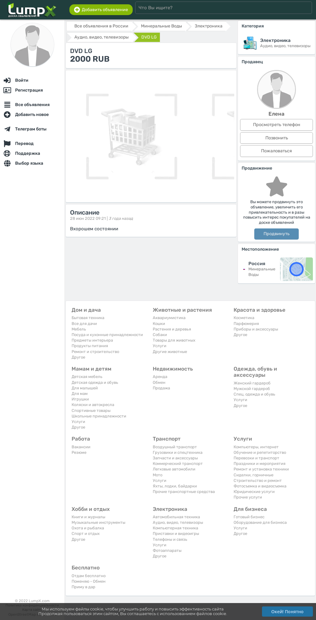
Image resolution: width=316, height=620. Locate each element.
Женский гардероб (252, 383)
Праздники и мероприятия (259, 463)
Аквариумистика (169, 317)
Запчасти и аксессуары (175, 458)
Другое (78, 357)
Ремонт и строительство (95, 351)
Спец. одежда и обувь (254, 394)
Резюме (79, 452)
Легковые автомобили (174, 469)
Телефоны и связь (170, 539)
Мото (157, 475)
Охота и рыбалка (88, 528)
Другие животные (170, 351)
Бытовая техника (88, 317)
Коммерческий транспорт (178, 463)
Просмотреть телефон (276, 124)
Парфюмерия (246, 323)
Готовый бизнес (249, 517)
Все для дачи (84, 323)
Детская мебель (87, 376)
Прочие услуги (248, 497)
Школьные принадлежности (99, 416)
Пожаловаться (276, 151)
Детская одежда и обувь (95, 382)
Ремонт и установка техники (261, 469)
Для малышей (85, 388)
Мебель (79, 329)
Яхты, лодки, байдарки (175, 486)
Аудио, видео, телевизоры (178, 522)
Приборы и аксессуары (256, 329)
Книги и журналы (88, 517)
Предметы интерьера (92, 340)
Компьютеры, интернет (256, 447)
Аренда (160, 376)
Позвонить (276, 138)
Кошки (159, 323)
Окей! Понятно (287, 611)
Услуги (159, 345)
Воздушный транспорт (175, 447)
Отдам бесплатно (89, 575)
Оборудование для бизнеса (260, 522)
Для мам (80, 393)
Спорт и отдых (86, 533)
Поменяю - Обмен (89, 581)
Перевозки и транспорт (256, 458)
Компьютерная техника (175, 528)
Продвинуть (276, 233)
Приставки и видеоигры (176, 533)
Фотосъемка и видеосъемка (260, 486)
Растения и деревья (172, 329)
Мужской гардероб (252, 388)
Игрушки (80, 399)
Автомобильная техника (176, 517)
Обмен (159, 382)
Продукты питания (90, 345)
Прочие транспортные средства (184, 491)
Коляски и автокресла (93, 404)
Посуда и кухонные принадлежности (107, 334)
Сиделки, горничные (253, 475)
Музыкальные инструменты (98, 522)
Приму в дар (83, 587)
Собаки (160, 334)
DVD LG (149, 37)
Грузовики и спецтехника (177, 452)
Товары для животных (174, 340)
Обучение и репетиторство (260, 452)
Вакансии (81, 447)
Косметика (244, 317)
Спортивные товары (91, 410)
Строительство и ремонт (258, 480)
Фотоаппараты (167, 550)
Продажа (161, 388)
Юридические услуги (254, 491)
